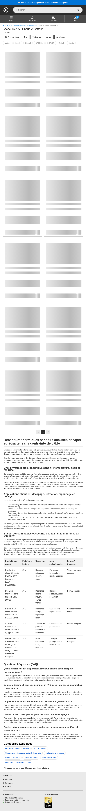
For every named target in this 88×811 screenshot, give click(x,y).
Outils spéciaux (32, 26)
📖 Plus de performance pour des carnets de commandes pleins (43, 3)
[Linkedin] (7, 786)
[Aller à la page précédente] (38, 432)
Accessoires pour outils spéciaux (17, 748)
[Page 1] (43, 432)
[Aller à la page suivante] (48, 432)
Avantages (60, 37)
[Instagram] (8, 783)
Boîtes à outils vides (49, 758)
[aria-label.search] (78, 10)
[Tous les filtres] (12, 37)
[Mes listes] (54, 18)
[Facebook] (7, 779)
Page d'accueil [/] (8, 26)
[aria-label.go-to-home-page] (5, 12)
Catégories (36, 37)
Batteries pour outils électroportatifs (18, 762)
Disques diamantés (31, 758)
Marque (49, 37)
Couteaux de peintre (12, 758)
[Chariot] (75, 18)
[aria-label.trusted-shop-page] (48, 802)
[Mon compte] (32, 18)
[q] (48, 10)
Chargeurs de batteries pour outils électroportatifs (23, 753)
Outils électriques (20, 26)
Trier (25, 37)
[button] (11, 18)
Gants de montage (39, 748)
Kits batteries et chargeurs (54, 753)
